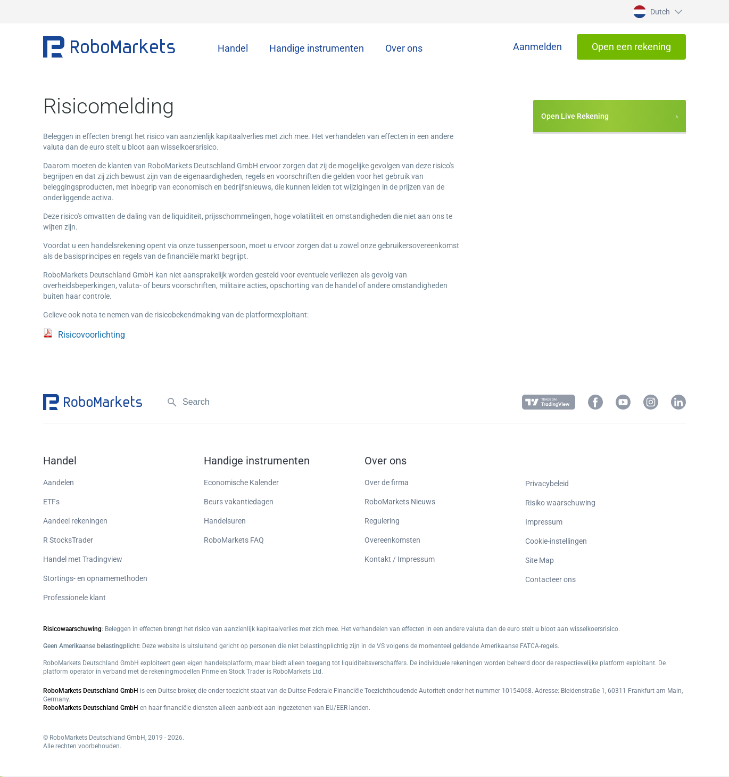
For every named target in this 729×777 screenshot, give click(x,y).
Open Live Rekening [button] (575, 116)
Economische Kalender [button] (241, 482)
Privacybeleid (547, 483)
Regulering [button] (382, 521)
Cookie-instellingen (556, 541)
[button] (656, 11)
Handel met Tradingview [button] (82, 559)
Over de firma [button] (387, 482)
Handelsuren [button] (225, 521)
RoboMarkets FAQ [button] (234, 540)
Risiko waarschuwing (560, 502)
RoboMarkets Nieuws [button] (400, 501)
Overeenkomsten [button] (392, 540)
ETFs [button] (51, 501)
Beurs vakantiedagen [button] (239, 501)
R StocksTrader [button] (68, 540)
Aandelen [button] (58, 482)
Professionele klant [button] (74, 597)
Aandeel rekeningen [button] (75, 521)
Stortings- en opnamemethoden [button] (95, 578)
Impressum (543, 522)
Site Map (539, 560)
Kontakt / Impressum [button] (400, 559)
